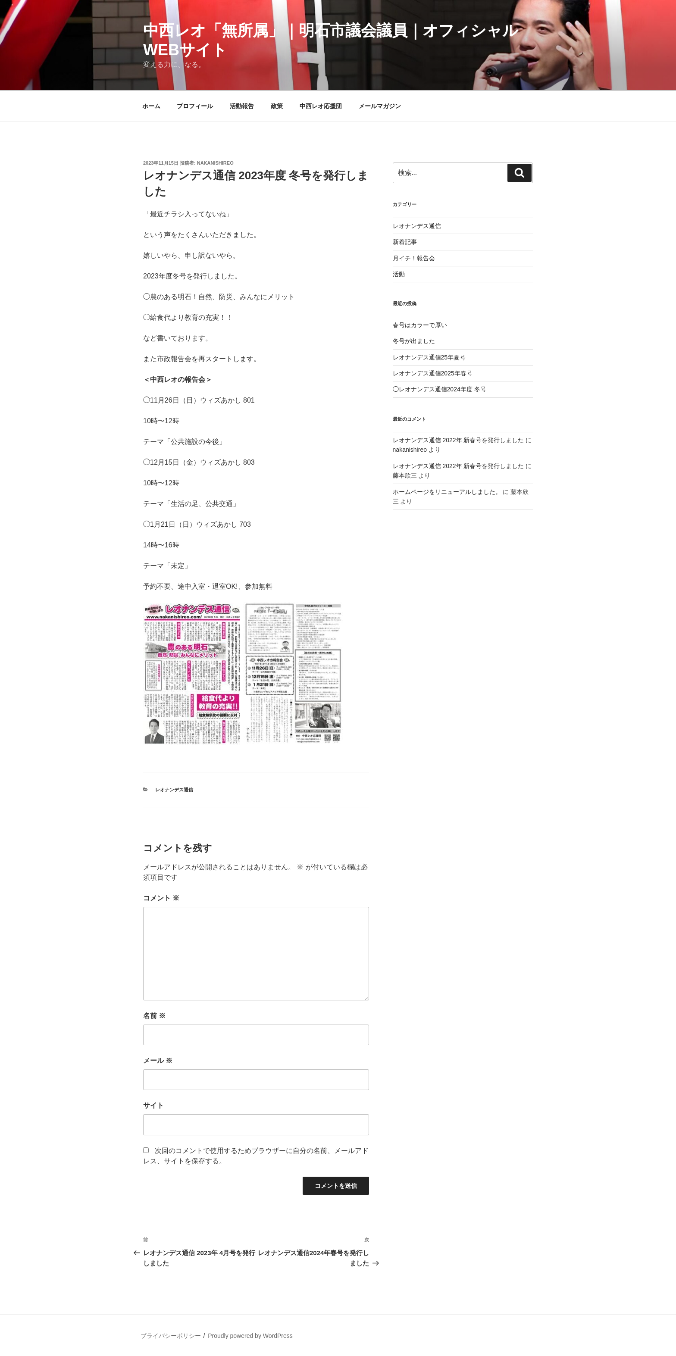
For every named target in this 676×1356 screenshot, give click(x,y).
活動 (399, 274)
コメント (161, 898)
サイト (153, 1105)
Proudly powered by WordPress (250, 1335)
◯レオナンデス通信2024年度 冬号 (439, 389)
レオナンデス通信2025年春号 (433, 373)
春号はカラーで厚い (420, 325)
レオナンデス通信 (174, 789)
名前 (154, 1015)
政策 (277, 106)
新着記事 (405, 241)
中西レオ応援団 (321, 106)
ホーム (151, 106)
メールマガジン (380, 106)
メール (157, 1060)
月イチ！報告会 (414, 258)
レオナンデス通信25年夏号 (429, 357)
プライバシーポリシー (171, 1335)
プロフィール (195, 106)
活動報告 (242, 106)
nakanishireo (215, 163)
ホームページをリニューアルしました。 (447, 491)
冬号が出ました (414, 340)
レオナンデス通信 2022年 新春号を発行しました (458, 440)
